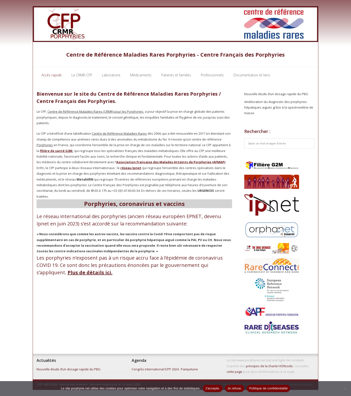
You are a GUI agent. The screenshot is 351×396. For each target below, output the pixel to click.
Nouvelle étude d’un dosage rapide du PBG (276, 94)
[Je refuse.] (344, 388)
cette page (234, 371)
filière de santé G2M (56, 151)
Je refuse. (234, 388)
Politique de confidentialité (268, 388)
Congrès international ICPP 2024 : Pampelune (165, 369)
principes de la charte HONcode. (269, 366)
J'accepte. (212, 388)
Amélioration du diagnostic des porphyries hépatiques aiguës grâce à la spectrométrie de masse (278, 107)
